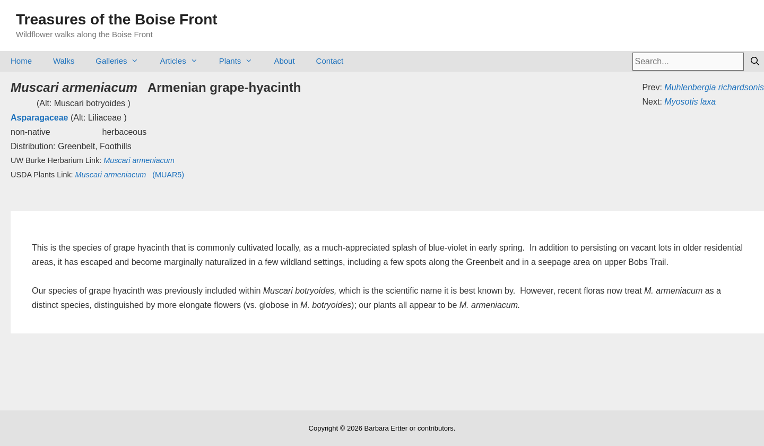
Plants (241, 61)
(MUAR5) (130, 174)
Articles (184, 61)
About (284, 60)
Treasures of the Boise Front (117, 19)
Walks (63, 60)
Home (21, 60)
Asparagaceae (39, 117)
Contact (330, 60)
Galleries (122, 61)
